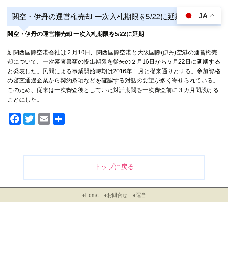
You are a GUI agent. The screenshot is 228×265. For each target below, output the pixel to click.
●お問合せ (115, 195)
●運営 (139, 195)
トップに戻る (114, 166)
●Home (90, 195)
